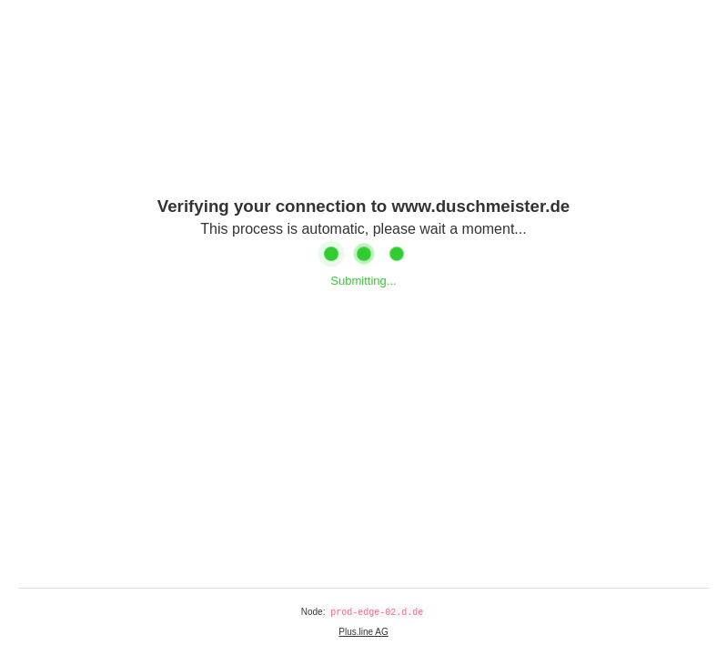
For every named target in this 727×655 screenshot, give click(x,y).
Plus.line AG (363, 632)
